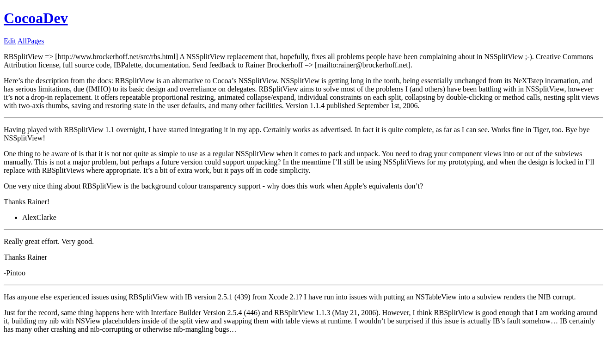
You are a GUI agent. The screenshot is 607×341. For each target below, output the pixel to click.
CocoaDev (36, 18)
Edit (10, 41)
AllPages (31, 41)
